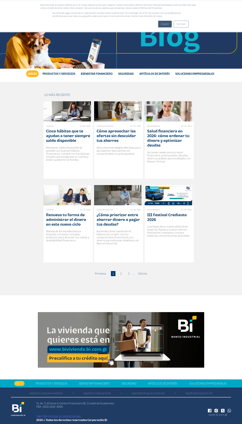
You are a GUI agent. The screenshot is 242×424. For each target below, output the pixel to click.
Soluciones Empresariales (194, 73)
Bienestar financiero (97, 73)
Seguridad (126, 73)
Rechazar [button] (181, 24)
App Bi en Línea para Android (46, 393)
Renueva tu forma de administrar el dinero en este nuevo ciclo (66, 219)
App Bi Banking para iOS (199, 393)
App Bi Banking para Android (148, 393)
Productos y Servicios (59, 73)
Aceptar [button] (165, 24)
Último (142, 273)
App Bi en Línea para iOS (97, 393)
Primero (100, 273)
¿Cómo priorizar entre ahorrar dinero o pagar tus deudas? (118, 219)
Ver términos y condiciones (58, 416)
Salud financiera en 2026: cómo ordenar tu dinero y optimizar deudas (168, 138)
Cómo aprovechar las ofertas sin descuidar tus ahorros (116, 136)
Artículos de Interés (154, 73)
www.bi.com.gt (218, 414)
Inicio (32, 73)
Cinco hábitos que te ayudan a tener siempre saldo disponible (68, 136)
